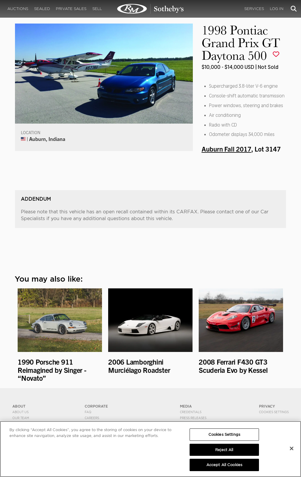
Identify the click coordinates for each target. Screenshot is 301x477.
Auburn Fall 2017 (226, 148)
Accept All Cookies (224, 465)
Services (254, 8)
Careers (92, 418)
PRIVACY (267, 406)
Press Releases (193, 418)
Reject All (224, 450)
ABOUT (19, 406)
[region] (150, 449)
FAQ (88, 412)
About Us (20, 412)
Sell (97, 8)
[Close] (291, 448)
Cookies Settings (274, 412)
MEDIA (186, 406)
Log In (276, 8)
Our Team (20, 418)
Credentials (190, 412)
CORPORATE (96, 406)
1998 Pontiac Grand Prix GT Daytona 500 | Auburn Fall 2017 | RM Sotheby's (150, 8)
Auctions (17, 8)
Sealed (42, 8)
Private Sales (71, 8)
